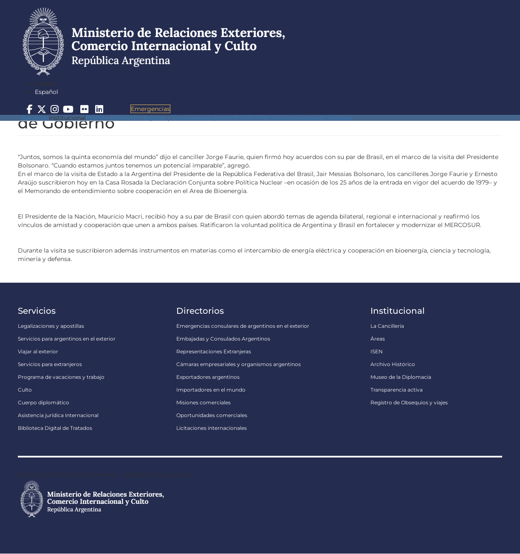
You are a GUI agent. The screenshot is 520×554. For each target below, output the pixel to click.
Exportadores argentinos (208, 377)
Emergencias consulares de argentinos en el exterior (242, 326)
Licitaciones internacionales (211, 428)
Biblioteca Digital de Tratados (55, 428)
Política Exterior (109, 118)
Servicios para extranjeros (50, 364)
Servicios (35, 118)
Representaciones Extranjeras (213, 351)
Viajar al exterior (38, 351)
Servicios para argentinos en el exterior (67, 338)
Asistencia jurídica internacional (58, 415)
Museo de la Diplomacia (400, 377)
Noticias (273, 118)
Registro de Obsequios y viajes (409, 402)
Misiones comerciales (203, 402)
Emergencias (150, 109)
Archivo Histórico (392, 364)
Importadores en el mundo (211, 389)
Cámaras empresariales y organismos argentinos (238, 364)
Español (46, 92)
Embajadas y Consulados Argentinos (223, 338)
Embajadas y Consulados (170, 118)
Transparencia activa (396, 389)
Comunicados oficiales (318, 118)
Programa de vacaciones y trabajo (61, 377)
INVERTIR (247, 118)
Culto (25, 389)
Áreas (377, 338)
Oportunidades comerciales (211, 415)
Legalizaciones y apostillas (51, 326)
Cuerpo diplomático (43, 402)
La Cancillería (387, 326)
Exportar (220, 118)
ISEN (376, 351)
